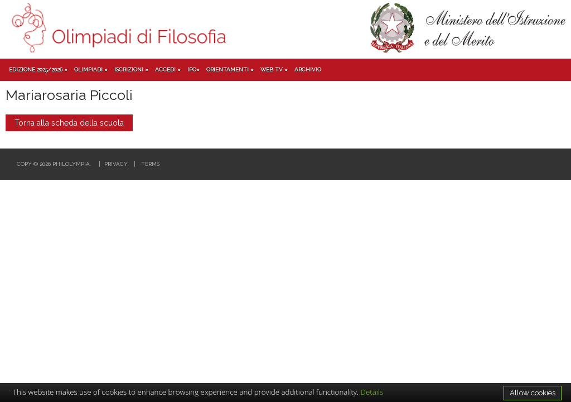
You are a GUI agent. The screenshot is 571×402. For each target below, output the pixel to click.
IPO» (193, 69)
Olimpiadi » (91, 69)
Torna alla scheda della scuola (69, 122)
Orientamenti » (230, 69)
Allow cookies (532, 392)
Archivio (307, 69)
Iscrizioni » (131, 69)
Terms (150, 164)
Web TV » (274, 69)
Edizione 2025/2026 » (38, 69)
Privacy (116, 164)
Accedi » (168, 69)
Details (372, 392)
